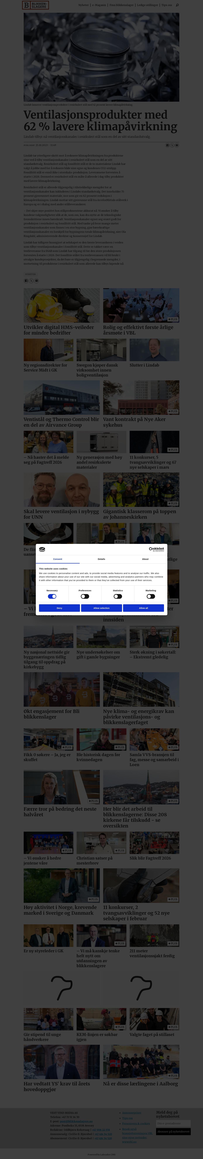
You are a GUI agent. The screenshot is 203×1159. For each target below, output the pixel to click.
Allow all (143, 608)
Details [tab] (101, 559)
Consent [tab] (57, 559)
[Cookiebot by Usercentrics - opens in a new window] (151, 549)
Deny (59, 608)
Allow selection (101, 608)
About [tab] (145, 559)
